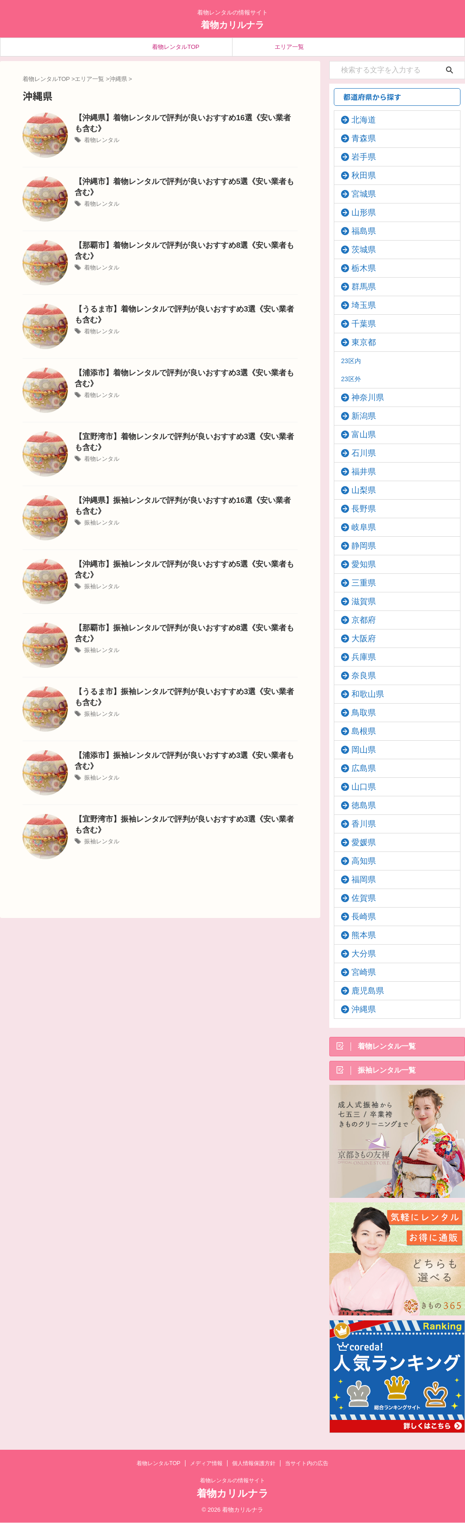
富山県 (359, 434)
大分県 (359, 953)
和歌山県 (362, 694)
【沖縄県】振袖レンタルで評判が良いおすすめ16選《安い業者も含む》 (184, 500)
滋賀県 (359, 601)
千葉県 (359, 323)
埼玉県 (359, 305)
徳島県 (359, 805)
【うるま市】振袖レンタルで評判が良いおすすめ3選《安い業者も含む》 (185, 691)
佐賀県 (359, 898)
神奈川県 (362, 397)
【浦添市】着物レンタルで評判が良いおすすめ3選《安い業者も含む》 (182, 372)
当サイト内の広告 (306, 1464)
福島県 (359, 231)
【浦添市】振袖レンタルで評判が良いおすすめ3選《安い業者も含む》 (182, 755)
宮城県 (359, 194)
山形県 (359, 212)
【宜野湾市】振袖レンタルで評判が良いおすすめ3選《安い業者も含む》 (185, 819)
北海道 (359, 119)
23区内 (351, 360)
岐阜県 (359, 527)
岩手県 (359, 157)
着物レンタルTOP (175, 46)
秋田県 (359, 175)
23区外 (351, 379)
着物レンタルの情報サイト (232, 1481)
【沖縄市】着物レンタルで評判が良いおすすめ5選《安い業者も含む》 (182, 181)
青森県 (359, 138)
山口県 (359, 786)
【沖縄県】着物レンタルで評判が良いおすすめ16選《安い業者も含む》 (184, 117)
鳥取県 (359, 712)
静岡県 (359, 545)
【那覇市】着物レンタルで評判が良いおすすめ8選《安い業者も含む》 (182, 245)
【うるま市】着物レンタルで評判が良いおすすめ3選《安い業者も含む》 (185, 308)
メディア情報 (206, 1464)
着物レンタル (100, 128)
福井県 (359, 471)
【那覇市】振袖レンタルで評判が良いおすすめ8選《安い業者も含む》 (182, 627)
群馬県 (359, 286)
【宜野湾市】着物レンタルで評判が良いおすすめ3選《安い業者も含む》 (185, 436)
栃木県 (359, 268)
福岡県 (359, 879)
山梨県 (359, 490)
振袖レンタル (100, 511)
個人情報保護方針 (253, 1464)
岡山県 (359, 749)
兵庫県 (359, 657)
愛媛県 (359, 842)
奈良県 (359, 675)
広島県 (359, 768)
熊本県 (359, 935)
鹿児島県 (362, 990)
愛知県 (359, 564)
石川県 (359, 453)
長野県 (359, 508)
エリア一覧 (289, 46)
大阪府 (359, 638)
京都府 (359, 620)
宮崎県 (359, 972)
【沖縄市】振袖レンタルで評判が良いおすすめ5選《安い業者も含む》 (182, 564)
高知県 (359, 861)
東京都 (359, 342)
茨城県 (359, 249)
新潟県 (359, 416)
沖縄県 (359, 1009)
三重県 (359, 582)
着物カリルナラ (232, 25)
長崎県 (359, 916)
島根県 (359, 731)
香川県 (359, 824)
